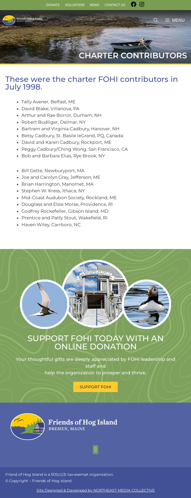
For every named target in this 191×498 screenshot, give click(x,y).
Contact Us (115, 4)
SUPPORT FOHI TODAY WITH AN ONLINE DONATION (96, 342)
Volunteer (75, 4)
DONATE (53, 4)
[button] (95, 449)
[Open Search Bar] (156, 20)
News (94, 4)
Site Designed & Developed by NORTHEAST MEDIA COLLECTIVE (96, 490)
